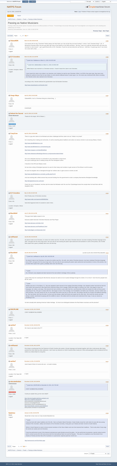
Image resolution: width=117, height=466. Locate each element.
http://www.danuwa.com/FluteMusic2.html (36, 226)
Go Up (9, 446)
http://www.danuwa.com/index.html (34, 223)
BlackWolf (13, 213)
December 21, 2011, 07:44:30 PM (32, 361)
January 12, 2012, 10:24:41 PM (32, 412)
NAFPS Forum (14, 7)
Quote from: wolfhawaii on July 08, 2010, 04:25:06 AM (40, 256)
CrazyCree (13, 133)
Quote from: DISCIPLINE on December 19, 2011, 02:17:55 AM (42, 385)
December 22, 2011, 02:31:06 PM (32, 381)
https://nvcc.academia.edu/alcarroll (33, 399)
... (21, 35)
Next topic (106, 31)
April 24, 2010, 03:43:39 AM (31, 95)
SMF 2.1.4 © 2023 (10, 464)
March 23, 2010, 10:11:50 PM (31, 56)
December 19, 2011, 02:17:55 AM (32, 309)
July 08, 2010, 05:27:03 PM (31, 252)
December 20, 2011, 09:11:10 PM (32, 345)
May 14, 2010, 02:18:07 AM (31, 193)
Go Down (10, 35)
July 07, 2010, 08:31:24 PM (31, 213)
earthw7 (13, 325)
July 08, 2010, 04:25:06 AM (31, 236)
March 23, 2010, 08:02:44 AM (31, 40)
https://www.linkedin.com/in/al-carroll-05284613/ (36, 406)
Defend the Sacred (16, 113)
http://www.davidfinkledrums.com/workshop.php (37, 146)
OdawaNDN (14, 40)
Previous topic (97, 31)
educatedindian (15, 381)
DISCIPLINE (14, 309)
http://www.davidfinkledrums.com (34, 143)
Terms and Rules (102, 464)
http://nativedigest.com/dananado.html (35, 230)
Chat (79, 11)
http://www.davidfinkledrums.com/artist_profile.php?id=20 (40, 174)
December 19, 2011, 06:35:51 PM (32, 325)
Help (97, 464)
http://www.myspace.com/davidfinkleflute (36, 150)
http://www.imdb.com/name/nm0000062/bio (36, 199)
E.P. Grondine (15, 57)
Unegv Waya (14, 95)
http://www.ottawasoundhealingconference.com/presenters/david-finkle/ (44, 153)
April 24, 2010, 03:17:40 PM (31, 113)
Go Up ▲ (109, 464)
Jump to (86, 453)
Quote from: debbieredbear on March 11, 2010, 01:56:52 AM (43, 65)
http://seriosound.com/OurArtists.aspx (35, 440)
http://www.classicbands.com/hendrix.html (36, 85)
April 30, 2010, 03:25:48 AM (31, 133)
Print (107, 35)
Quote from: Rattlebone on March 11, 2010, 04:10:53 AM (41, 60)
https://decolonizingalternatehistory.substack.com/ (37, 398)
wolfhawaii (14, 237)
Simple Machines (18, 464)
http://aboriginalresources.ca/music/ (34, 181)
